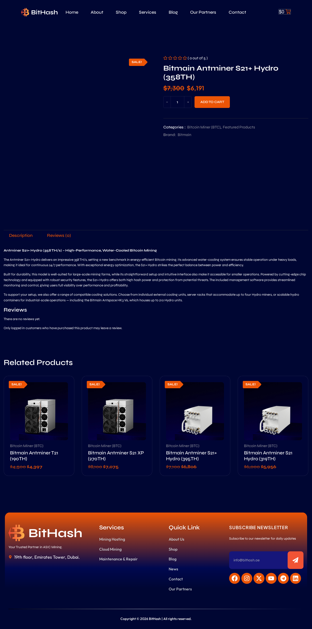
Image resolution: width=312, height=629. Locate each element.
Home (72, 12)
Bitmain (184, 134)
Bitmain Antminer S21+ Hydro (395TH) (191, 456)
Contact (237, 12)
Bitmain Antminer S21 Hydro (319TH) (268, 456)
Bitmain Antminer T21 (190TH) (34, 456)
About (97, 12)
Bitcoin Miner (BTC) (204, 127)
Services (147, 12)
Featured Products (239, 127)
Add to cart (212, 102)
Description (21, 235)
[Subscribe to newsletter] (295, 560)
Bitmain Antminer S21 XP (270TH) (116, 456)
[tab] (21, 235)
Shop (121, 12)
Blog (173, 12)
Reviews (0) (59, 235)
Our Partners (203, 12)
